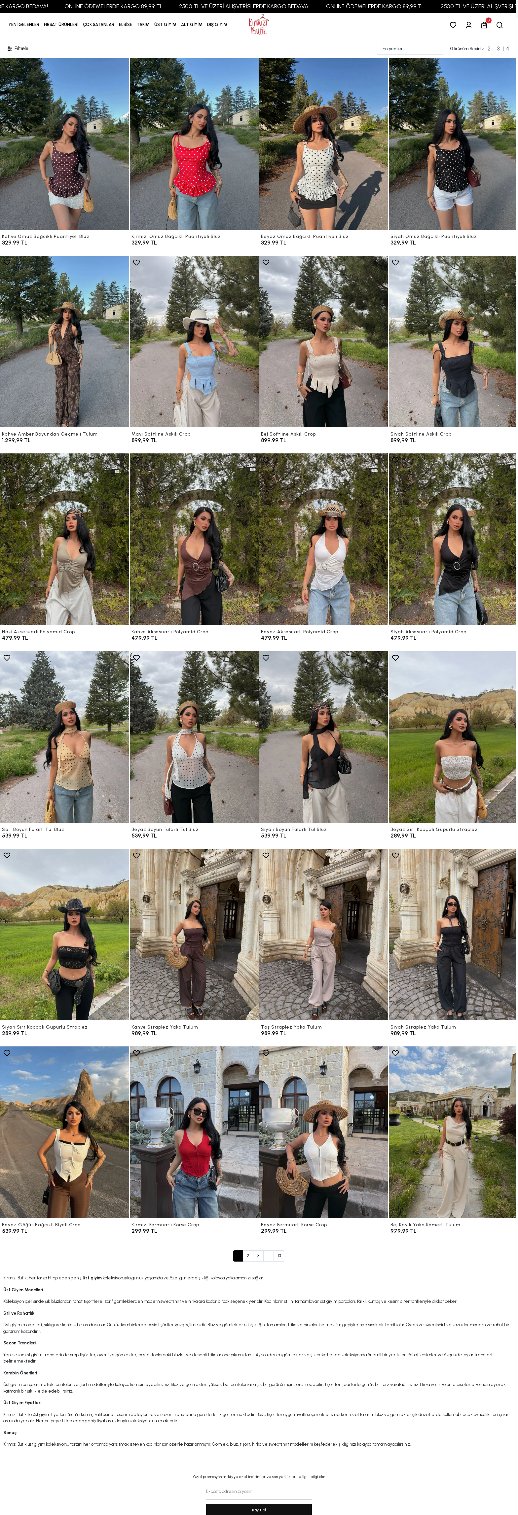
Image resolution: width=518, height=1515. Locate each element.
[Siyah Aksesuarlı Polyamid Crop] (453, 539)
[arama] (501, 25)
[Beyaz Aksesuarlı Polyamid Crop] (323, 539)
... (269, 1255)
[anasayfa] (259, 25)
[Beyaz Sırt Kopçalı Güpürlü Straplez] (453, 737)
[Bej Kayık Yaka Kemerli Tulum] (453, 1132)
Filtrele (17, 49)
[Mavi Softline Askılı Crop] (194, 341)
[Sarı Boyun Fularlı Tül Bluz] (64, 737)
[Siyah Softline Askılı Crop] (453, 341)
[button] (61, 24)
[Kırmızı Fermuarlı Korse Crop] (194, 1132)
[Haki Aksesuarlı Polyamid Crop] (64, 539)
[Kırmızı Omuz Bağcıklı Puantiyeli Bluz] (194, 144)
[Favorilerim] (454, 25)
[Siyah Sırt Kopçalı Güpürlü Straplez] (64, 934)
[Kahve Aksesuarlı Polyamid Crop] (194, 539)
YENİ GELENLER (23, 24)
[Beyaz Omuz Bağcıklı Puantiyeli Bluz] (323, 144)
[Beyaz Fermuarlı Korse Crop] (323, 1132)
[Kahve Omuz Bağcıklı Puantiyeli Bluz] (64, 144)
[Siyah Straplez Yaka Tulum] (453, 934)
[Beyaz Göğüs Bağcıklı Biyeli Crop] (64, 1132)
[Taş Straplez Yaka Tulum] (323, 934)
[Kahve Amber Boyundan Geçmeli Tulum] (64, 341)
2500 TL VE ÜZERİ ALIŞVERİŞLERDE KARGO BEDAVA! (273, 6)
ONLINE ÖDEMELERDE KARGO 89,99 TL (143, 6)
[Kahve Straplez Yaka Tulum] (194, 934)
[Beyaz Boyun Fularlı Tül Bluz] (194, 737)
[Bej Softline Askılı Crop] (323, 341)
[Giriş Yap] (470, 25)
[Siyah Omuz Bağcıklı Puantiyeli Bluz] (453, 144)
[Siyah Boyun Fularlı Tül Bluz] (323, 737)
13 (279, 1255)
